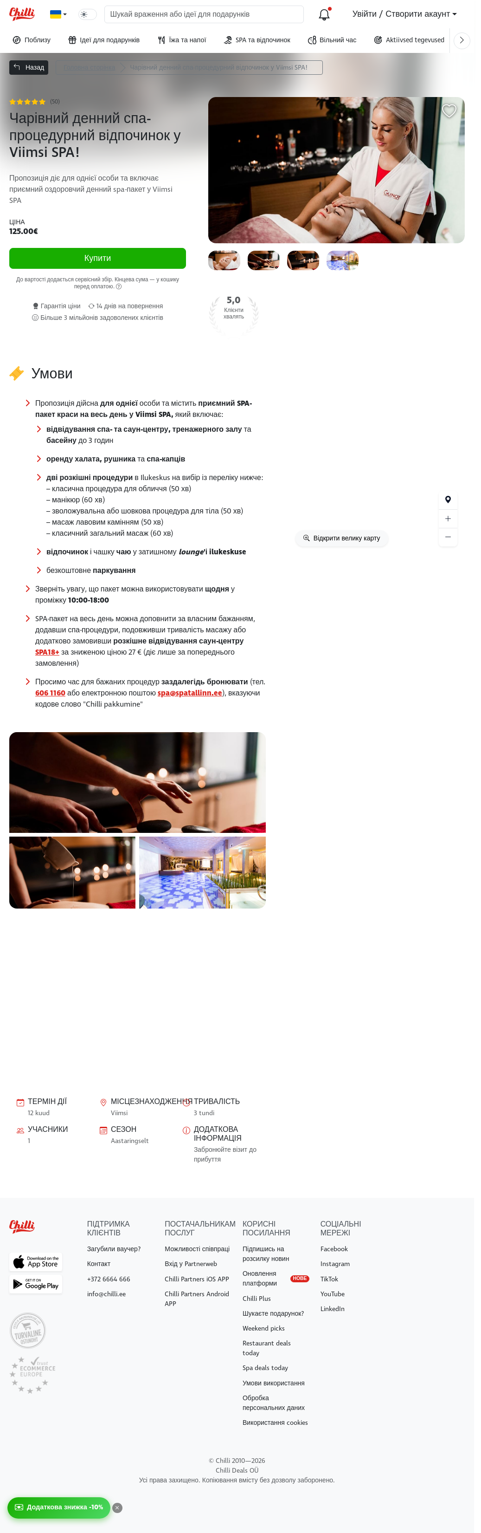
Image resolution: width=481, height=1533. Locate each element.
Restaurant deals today (267, 1348)
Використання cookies (275, 1422)
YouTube (333, 1294)
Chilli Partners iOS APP (197, 1279)
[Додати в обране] (449, 112)
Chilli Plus (257, 1298)
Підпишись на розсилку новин (266, 1254)
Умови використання (274, 1383)
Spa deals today (265, 1368)
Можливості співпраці (197, 1249)
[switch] (87, 14)
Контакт (98, 1264)
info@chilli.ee (106, 1294)
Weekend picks (264, 1328)
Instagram (335, 1264)
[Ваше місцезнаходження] (448, 500)
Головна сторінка (89, 67)
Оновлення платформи (276, 1278)
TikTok (329, 1279)
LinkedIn (333, 1309)
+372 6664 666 (108, 1279)
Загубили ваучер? (114, 1249)
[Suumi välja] (448, 537)
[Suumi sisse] (448, 518)
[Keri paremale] (462, 40)
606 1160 (50, 693)
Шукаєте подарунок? (273, 1313)
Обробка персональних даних (274, 1403)
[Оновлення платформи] (324, 14)
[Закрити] (117, 1508)
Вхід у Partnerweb (191, 1264)
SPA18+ (47, 652)
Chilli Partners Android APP (197, 1299)
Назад (28, 67)
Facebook (334, 1249)
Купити (97, 259)
